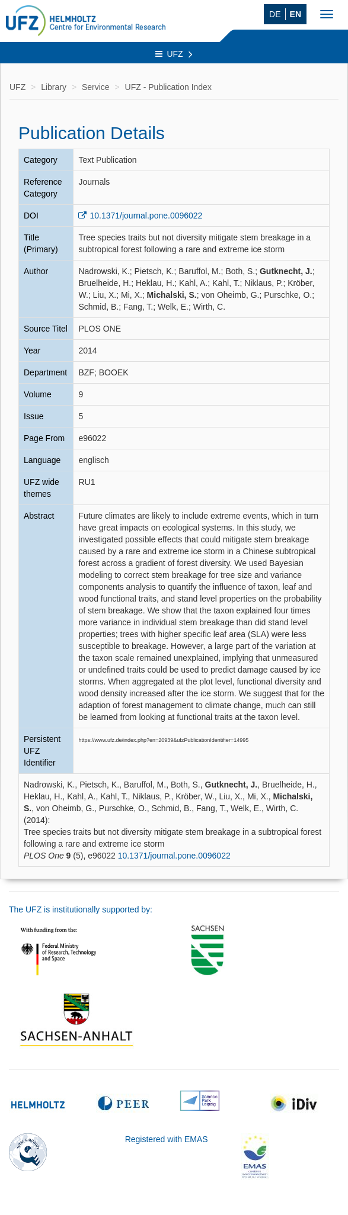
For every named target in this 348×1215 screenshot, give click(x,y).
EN (295, 14)
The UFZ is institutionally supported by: (80, 909)
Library (53, 87)
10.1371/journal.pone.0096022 (146, 215)
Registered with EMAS (166, 1139)
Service (96, 87)
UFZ (173, 54)
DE (274, 14)
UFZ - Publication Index (168, 87)
